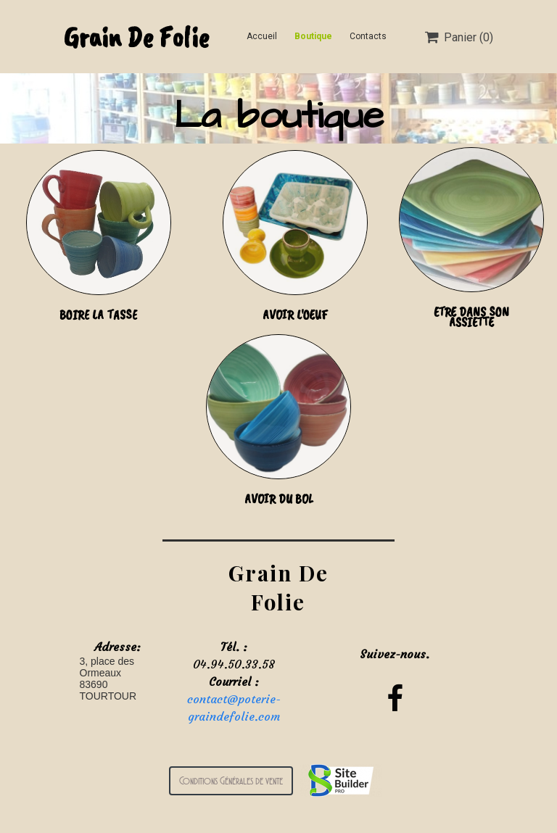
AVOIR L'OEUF (295, 315)
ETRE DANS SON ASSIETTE (471, 317)
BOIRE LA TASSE (98, 315)
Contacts (368, 36)
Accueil (262, 36)
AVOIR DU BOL (278, 499)
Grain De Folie (136, 37)
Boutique (313, 36)
